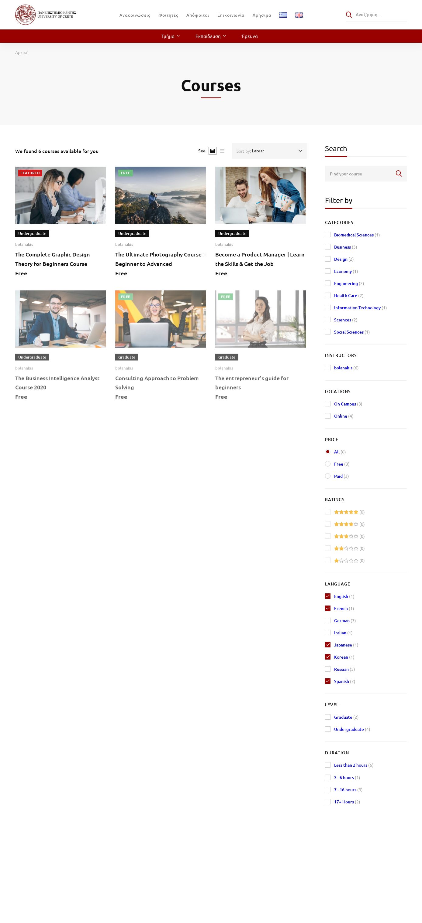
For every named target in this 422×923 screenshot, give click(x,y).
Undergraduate (352, 729)
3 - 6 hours (347, 777)
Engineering (349, 283)
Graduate (346, 717)
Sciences (346, 320)
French (344, 608)
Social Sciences (352, 332)
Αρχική (22, 52)
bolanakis (24, 244)
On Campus (348, 404)
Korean (344, 657)
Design (344, 259)
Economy (346, 271)
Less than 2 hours (354, 765)
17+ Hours (347, 802)
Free (342, 464)
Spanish (344, 681)
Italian (343, 633)
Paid (341, 476)
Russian (344, 669)
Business (345, 247)
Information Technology (360, 307)
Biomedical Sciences (357, 235)
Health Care (349, 295)
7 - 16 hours (348, 789)
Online (344, 416)
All (340, 452)
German (345, 620)
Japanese (346, 645)
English (344, 596)
